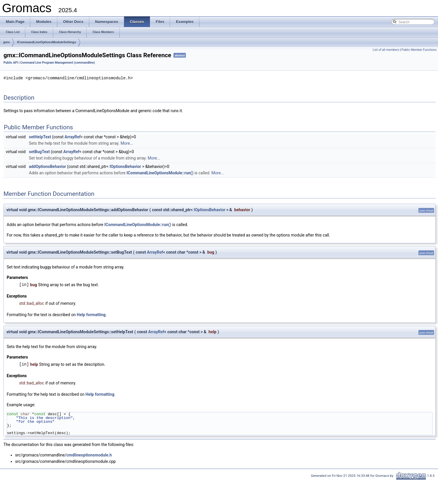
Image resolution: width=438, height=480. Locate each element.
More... (127, 143)
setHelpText (40, 136)
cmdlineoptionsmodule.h (89, 454)
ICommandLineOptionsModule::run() (160, 172)
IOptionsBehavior (125, 166)
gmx (6, 42)
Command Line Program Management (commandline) (57, 63)
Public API (10, 63)
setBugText (39, 151)
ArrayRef (73, 136)
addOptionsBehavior (47, 166)
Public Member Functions (419, 50)
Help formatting (91, 314)
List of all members (386, 50)
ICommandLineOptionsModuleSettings (46, 42)
